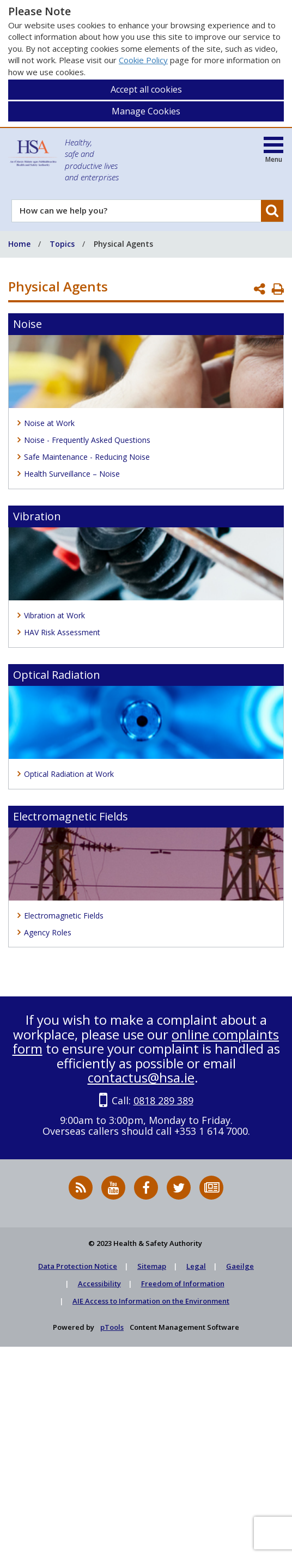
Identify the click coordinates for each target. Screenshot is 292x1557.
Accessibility (99, 1283)
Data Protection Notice (77, 1266)
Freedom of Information (182, 1283)
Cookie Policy (143, 59)
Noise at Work (49, 423)
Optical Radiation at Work (69, 774)
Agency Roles (47, 932)
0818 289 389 (163, 1100)
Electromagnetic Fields (70, 816)
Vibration (37, 516)
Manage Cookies (146, 111)
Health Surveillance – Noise (72, 474)
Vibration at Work (54, 615)
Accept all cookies (146, 89)
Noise (27, 324)
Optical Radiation (56, 674)
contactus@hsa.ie (141, 1077)
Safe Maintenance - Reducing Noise (87, 457)
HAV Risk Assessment (62, 632)
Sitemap (151, 1266)
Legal (196, 1266)
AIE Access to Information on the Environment (150, 1301)
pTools (112, 1327)
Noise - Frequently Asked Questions (87, 440)
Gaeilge (240, 1266)
